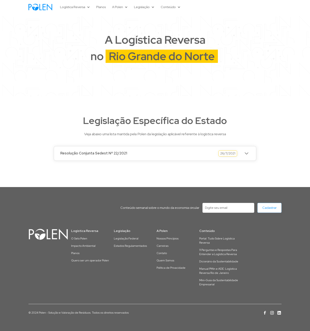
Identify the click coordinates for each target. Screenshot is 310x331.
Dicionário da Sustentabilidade (218, 261)
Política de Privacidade (171, 268)
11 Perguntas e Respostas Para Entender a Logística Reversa (218, 252)
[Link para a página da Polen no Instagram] (272, 312)
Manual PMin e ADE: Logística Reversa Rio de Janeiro (218, 271)
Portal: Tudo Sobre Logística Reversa (217, 240)
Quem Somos (165, 260)
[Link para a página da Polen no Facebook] (265, 312)
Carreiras (162, 246)
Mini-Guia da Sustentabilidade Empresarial (218, 282)
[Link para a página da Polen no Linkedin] (279, 312)
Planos (101, 7)
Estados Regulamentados (130, 246)
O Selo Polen (79, 238)
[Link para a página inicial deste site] (48, 234)
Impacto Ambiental (83, 246)
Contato (162, 253)
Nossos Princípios (168, 238)
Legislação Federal (126, 238)
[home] (40, 7)
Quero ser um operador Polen (90, 260)
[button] (75, 7)
